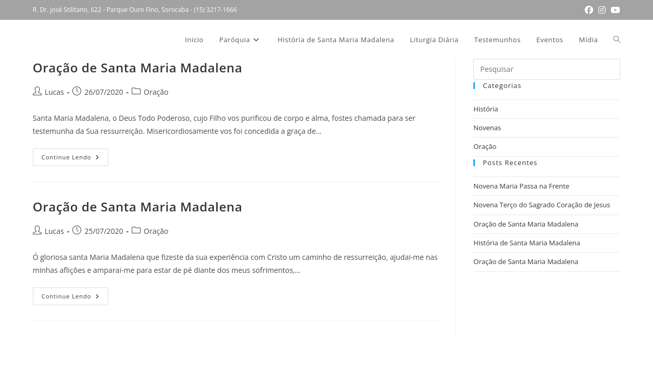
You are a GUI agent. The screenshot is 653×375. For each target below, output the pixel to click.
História (485, 109)
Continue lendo (75, 159)
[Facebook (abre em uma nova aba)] (589, 10)
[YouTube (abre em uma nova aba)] (614, 10)
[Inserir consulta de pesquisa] (546, 69)
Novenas (487, 127)
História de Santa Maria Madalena (526, 242)
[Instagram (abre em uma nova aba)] (602, 10)
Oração (156, 92)
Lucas (54, 92)
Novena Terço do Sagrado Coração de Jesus (541, 204)
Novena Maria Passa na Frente (521, 186)
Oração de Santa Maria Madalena (138, 67)
